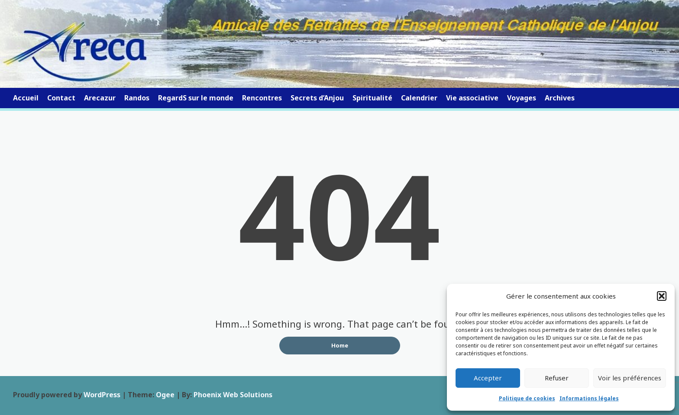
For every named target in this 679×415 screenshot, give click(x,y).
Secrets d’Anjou (317, 98)
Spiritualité (372, 98)
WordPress (102, 394)
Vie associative (472, 98)
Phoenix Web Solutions (233, 394)
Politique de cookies (527, 398)
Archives (560, 98)
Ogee (165, 394)
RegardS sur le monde (195, 98)
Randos (136, 98)
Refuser (557, 377)
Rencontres (262, 98)
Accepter (488, 377)
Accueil (26, 98)
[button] (661, 296)
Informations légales (589, 398)
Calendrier (419, 98)
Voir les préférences (629, 377)
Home (339, 345)
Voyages (521, 98)
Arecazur (100, 98)
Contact (61, 98)
